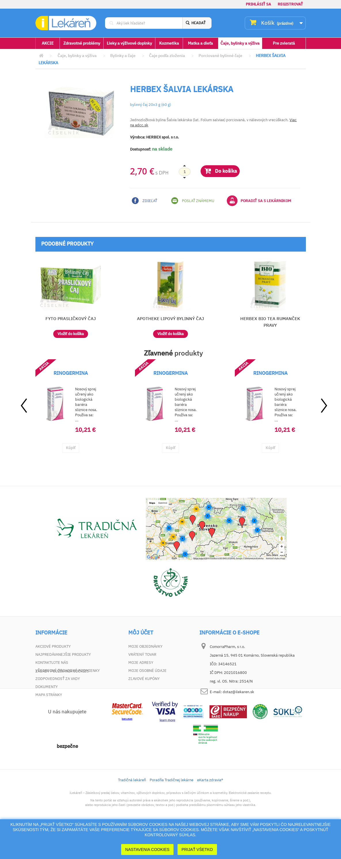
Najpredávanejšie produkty (63, 654)
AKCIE (48, 43)
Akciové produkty (53, 646)
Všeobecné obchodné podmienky (67, 670)
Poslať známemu (192, 200)
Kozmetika (169, 43)
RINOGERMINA (71, 373)
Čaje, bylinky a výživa (240, 43)
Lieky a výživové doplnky (129, 43)
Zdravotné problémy (81, 43)
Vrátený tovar (142, 654)
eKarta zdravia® (210, 811)
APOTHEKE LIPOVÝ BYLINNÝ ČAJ (170, 318)
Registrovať (290, 4)
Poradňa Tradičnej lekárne (171, 811)
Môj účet (140, 633)
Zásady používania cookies (62, 702)
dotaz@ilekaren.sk (238, 691)
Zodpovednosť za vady (57, 678)
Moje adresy (140, 662)
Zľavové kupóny (144, 678)
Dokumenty (46, 686)
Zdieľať (144, 200)
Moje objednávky (145, 646)
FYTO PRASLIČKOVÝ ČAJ (70, 318)
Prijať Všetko (197, 849)
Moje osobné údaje (147, 670)
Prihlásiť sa (258, 4)
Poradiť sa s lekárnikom (259, 200)
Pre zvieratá (284, 43)
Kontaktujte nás (51, 662)
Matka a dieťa (200, 43)
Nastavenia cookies (147, 849)
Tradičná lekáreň (132, 811)
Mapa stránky (48, 694)
